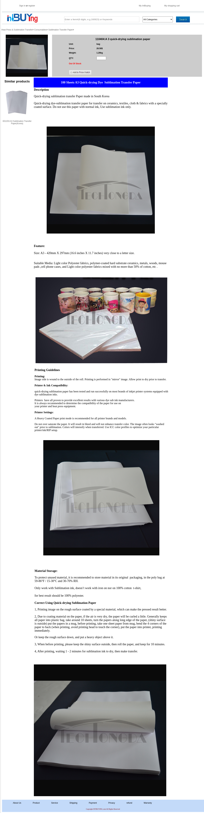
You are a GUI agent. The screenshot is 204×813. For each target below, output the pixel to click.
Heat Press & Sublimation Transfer (17, 30)
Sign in (22, 6)
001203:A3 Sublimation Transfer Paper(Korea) (17, 122)
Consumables (40, 30)
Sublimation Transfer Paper (60, 30)
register (31, 6)
